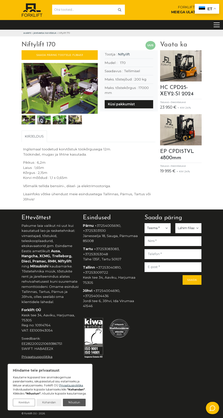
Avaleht (27, 33)
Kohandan (49, 402)
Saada (192, 279)
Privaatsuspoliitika (37, 357)
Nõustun (74, 402)
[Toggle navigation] (216, 25)
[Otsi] (120, 9)
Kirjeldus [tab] (34, 136)
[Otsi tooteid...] (83, 9)
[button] (93, 89)
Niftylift (124, 54)
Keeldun (24, 402)
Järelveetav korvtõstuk (44, 33)
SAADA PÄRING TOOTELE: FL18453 (59, 54)
